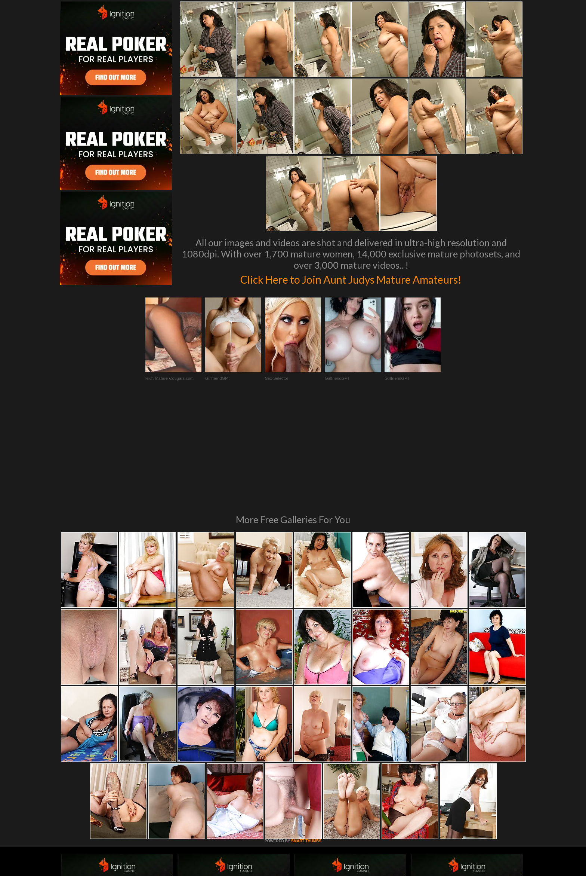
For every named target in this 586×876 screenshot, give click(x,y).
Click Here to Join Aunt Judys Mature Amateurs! (351, 278)
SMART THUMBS (306, 739)
